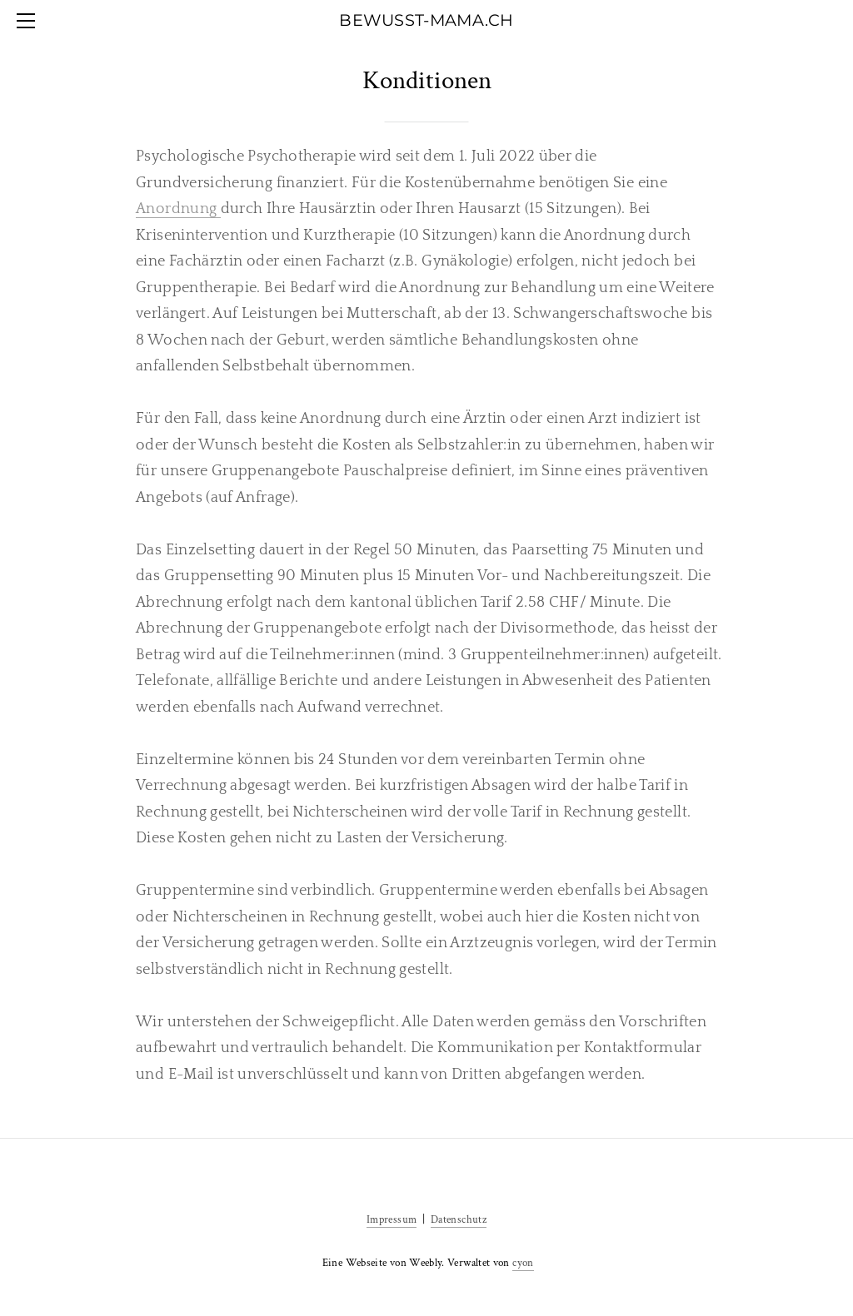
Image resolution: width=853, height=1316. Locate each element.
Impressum (392, 1220)
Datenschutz (458, 1220)
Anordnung (178, 209)
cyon (522, 1263)
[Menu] (29, 20)
